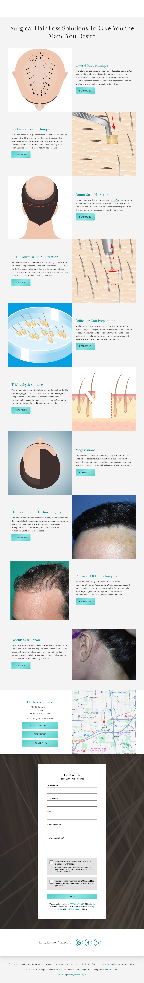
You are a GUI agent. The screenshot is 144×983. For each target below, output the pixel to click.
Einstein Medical (111, 970)
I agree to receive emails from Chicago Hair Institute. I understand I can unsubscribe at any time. (74, 883)
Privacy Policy (73, 975)
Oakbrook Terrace (40, 702)
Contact (117, 8)
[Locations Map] (104, 722)
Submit (72, 896)
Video (76, 8)
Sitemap (62, 975)
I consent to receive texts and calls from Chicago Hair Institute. (74, 866)
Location (105, 8)
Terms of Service (74, 909)
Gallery (65, 8)
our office (115, 200)
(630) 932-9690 (77, 904)
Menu (131, 8)
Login (83, 975)
